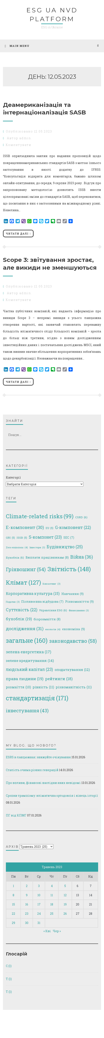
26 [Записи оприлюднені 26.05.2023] (65, 914)
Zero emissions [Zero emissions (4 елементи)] (17, 547)
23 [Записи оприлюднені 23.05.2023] (26, 914)
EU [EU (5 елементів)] (49, 528)
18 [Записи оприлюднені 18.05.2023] (51, 904)
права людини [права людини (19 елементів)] (24, 678)
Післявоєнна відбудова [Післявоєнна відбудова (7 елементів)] (42, 601)
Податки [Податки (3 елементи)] (13, 602)
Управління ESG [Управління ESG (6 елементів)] (53, 610)
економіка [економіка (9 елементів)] (73, 629)
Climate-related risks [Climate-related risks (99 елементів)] (40, 516)
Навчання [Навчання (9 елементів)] (72, 593)
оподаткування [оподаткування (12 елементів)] (72, 670)
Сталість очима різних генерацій (32, 770)
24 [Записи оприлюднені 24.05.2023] (39, 914)
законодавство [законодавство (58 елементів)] (73, 641)
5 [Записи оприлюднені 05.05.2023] (65, 886)
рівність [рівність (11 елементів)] (43, 687)
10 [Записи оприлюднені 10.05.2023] (38, 895)
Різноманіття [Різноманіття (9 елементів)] (79, 601)
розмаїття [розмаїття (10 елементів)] (18, 687)
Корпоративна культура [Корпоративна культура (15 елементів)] (33, 593)
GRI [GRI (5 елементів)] (10, 538)
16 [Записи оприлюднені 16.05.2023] (26, 904)
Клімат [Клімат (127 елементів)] (23, 582)
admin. (25, 138)
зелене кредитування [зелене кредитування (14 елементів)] (30, 660)
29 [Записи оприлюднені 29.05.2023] (13, 923)
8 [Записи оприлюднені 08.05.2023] (13, 895)
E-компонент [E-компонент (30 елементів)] (25, 527)
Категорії (13, 477)
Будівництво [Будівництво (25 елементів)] (65, 547)
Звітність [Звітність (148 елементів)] (69, 569)
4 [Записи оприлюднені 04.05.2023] (52, 886)
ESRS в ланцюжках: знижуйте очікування (38, 757)
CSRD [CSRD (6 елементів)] (81, 517)
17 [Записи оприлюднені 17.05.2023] (39, 904)
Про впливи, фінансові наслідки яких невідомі (43, 783)
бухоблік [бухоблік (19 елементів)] (19, 618)
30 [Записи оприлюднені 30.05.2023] (26, 923)
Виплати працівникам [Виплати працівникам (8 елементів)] (47, 557)
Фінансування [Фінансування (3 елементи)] (79, 610)
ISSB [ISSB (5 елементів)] (22, 538)
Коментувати (18, 145)
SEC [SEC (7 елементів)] (68, 537)
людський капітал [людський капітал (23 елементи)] (29, 669)
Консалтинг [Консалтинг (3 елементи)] (51, 584)
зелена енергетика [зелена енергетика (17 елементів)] (28, 652)
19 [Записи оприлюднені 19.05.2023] (65, 904)
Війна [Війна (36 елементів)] (81, 557)
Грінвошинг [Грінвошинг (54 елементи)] (26, 569)
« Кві (47, 931)
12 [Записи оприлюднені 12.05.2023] (65, 895)
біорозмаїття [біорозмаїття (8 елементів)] (47, 619)
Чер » (57, 931)
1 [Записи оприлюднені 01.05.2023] (13, 886)
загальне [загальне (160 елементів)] (26, 641)
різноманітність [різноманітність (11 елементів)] (74, 687)
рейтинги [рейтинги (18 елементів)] (59, 678)
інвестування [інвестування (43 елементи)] (27, 710)
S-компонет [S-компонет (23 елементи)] (45, 537)
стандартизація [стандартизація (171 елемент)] (37, 698)
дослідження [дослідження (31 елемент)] (24, 628)
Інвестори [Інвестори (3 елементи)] (37, 547)
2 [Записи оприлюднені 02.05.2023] (27, 886)
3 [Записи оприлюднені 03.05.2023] (39, 886)
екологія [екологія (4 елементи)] (53, 629)
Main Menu (17, 45)
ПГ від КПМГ (16, 815)
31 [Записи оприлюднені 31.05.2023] (38, 923)
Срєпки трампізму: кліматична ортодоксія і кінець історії (52, 796)
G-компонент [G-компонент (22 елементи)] (73, 527)
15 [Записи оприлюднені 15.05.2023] (13, 904)
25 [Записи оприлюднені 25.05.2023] (51, 914)
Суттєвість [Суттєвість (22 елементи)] (21, 609)
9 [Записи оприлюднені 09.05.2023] (27, 895)
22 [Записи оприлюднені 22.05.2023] (13, 914)
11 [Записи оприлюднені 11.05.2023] (51, 895)
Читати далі (17, 233)
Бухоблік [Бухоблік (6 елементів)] (15, 557)
